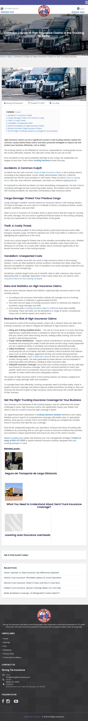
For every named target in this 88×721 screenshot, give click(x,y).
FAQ (4, 646)
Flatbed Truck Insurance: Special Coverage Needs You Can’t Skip (32, 588)
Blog (10, 56)
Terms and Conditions (12, 657)
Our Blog (55, 103)
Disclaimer (7, 650)
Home (3, 56)
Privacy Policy (8, 653)
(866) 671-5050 (12, 682)
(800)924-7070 (7, 12)
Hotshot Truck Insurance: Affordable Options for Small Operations (32, 577)
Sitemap (6, 642)
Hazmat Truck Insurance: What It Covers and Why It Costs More (32, 583)
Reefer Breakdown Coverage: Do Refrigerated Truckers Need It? (32, 593)
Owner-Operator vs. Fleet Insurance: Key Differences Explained (31, 572)
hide (17, 112)
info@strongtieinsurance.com (18, 677)
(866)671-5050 (77, 12)
